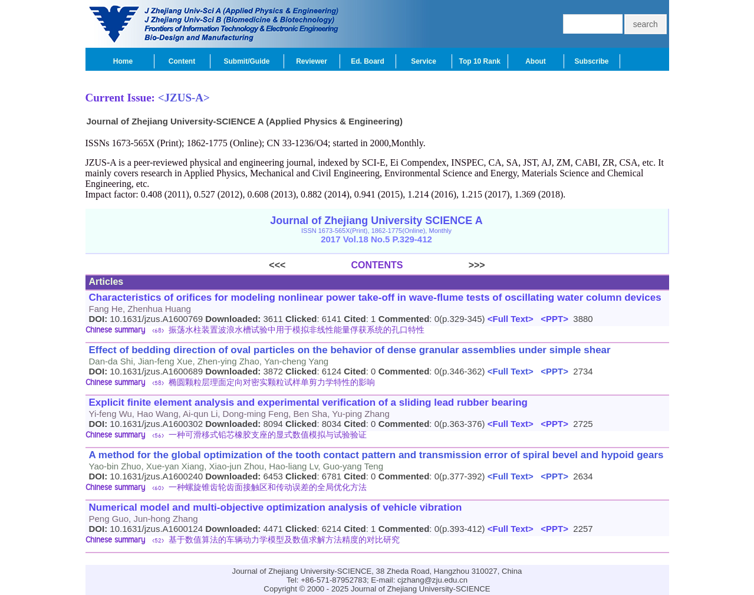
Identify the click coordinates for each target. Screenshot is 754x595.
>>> (444, 265)
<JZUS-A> (184, 97)
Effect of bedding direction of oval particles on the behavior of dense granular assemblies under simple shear (350, 350)
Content (182, 61)
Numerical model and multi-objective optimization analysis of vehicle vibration (275, 507)
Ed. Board (367, 61)
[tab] (377, 331)
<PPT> (552, 319)
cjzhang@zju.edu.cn (432, 580)
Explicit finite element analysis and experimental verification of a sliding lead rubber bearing (308, 402)
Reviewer (311, 61)
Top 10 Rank (480, 61)
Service (423, 61)
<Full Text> (509, 319)
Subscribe (591, 61)
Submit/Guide (247, 61)
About (535, 61)
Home (123, 61)
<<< (310, 265)
